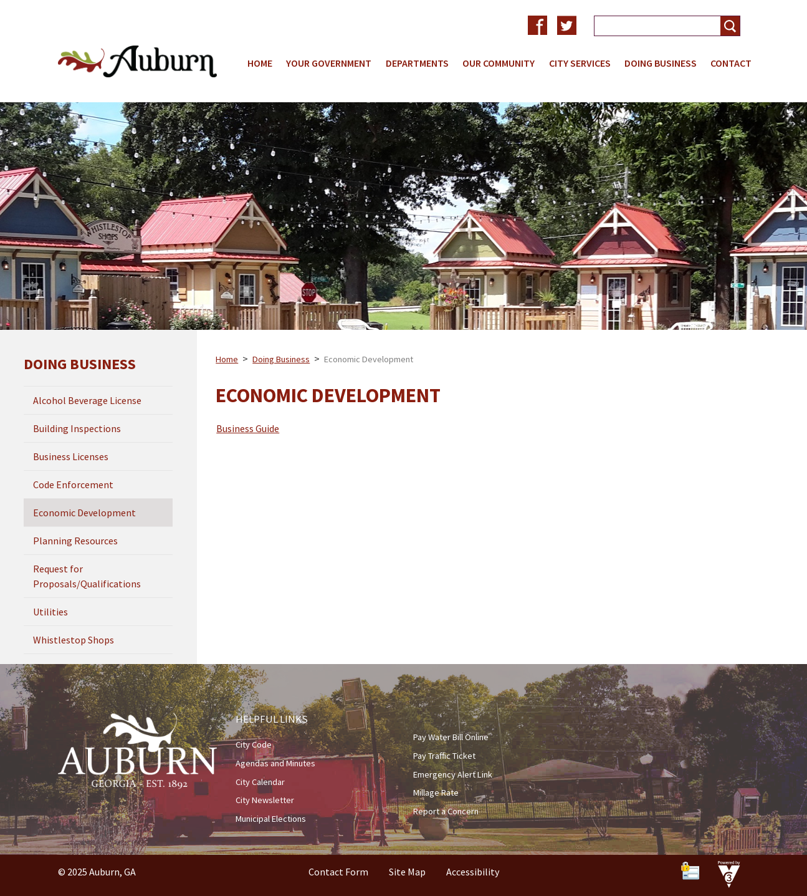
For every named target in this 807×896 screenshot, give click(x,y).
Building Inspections (77, 428)
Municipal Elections (271, 818)
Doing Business (660, 63)
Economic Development (84, 512)
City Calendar (260, 782)
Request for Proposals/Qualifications (87, 576)
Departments (417, 63)
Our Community (498, 63)
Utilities (50, 611)
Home (259, 63)
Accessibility (472, 871)
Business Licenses (70, 456)
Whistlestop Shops (73, 639)
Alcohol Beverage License (87, 400)
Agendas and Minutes (275, 763)
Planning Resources (75, 540)
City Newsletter (265, 800)
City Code (254, 744)
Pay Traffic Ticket (444, 755)
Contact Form (338, 871)
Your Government (328, 63)
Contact (731, 63)
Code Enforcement (73, 484)
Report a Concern (446, 811)
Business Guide (247, 428)
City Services (580, 63)
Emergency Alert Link (452, 774)
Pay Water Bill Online (451, 737)
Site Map (407, 871)
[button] (730, 26)
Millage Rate (436, 792)
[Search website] (652, 26)
